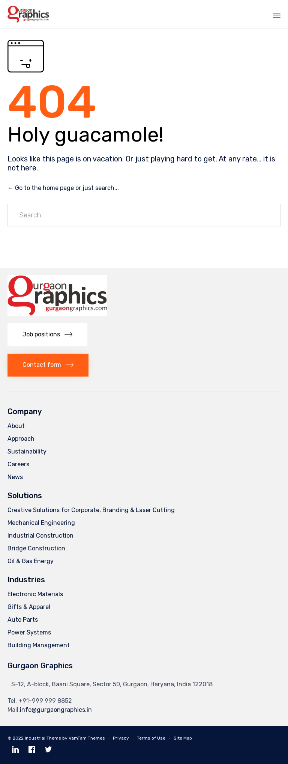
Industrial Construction (41, 535)
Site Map (183, 738)
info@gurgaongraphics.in (56, 709)
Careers (18, 464)
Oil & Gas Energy (31, 561)
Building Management (39, 645)
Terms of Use (151, 738)
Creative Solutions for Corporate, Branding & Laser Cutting (91, 510)
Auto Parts (23, 619)
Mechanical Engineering (41, 522)
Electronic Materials (35, 594)
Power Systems (29, 632)
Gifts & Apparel (29, 606)
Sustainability (27, 451)
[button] (47, 334)
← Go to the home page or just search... (63, 187)
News (15, 477)
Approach (21, 438)
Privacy (121, 738)
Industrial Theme (43, 738)
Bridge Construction (36, 548)
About (16, 425)
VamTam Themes (87, 738)
